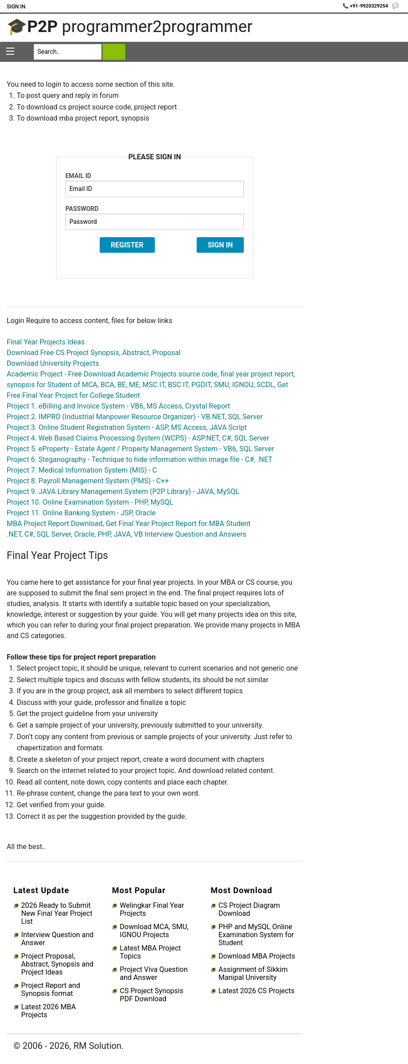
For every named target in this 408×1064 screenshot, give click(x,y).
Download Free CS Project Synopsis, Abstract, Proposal (94, 352)
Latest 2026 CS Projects (256, 991)
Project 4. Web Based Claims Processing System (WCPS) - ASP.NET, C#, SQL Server (138, 438)
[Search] (67, 52)
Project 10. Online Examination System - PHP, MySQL (90, 502)
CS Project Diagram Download (249, 910)
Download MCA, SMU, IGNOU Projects (154, 931)
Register (127, 245)
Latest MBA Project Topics (150, 952)
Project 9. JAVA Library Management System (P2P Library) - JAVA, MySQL (123, 491)
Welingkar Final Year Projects (152, 910)
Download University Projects (53, 363)
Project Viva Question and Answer (153, 974)
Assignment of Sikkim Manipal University (252, 974)
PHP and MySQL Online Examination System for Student (256, 935)
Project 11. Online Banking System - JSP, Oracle (81, 513)
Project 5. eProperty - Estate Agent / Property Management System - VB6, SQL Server (140, 449)
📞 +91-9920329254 (366, 6)
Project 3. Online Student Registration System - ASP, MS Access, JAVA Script (127, 427)
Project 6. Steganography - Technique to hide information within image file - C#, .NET (139, 459)
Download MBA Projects (256, 956)
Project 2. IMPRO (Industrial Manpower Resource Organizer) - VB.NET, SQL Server (135, 417)
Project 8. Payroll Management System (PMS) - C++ (88, 481)
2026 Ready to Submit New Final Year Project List (57, 914)
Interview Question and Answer (57, 939)
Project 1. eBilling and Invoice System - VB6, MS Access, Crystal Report (118, 406)
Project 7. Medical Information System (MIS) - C (82, 470)
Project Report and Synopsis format (50, 990)
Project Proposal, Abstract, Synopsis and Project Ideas (57, 964)
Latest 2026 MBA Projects (48, 1011)
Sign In (16, 7)
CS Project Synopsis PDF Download (151, 995)
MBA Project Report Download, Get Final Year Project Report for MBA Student (128, 523)
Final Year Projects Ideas (46, 342)
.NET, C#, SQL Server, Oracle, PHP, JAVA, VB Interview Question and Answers (126, 534)
